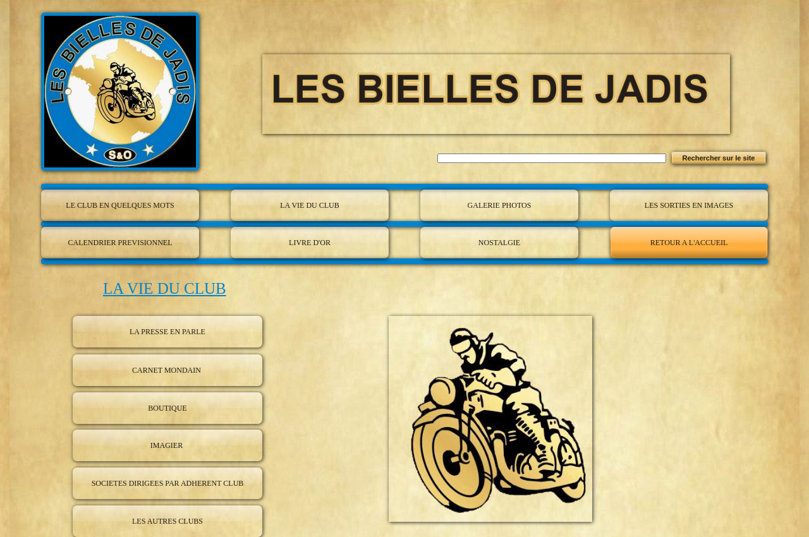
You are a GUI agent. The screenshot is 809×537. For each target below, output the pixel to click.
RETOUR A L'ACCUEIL (689, 242)
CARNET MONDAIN (167, 370)
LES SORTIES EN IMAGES (689, 205)
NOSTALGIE (499, 242)
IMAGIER (167, 445)
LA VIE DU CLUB (309, 205)
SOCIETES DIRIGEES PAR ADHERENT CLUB (168, 483)
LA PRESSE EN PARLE (167, 331)
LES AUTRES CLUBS (167, 521)
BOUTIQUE (167, 408)
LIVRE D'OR (310, 242)
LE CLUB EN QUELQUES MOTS (120, 205)
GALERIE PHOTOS (500, 205)
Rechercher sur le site (719, 158)
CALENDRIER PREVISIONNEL (120, 242)
